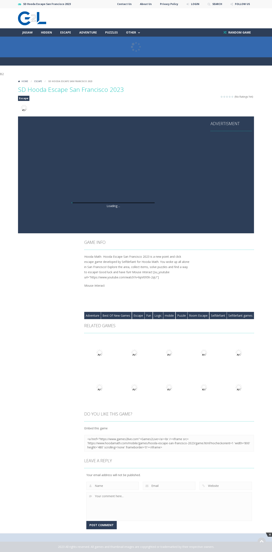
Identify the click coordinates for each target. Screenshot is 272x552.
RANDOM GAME (239, 32)
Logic (158, 315)
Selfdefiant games (240, 315)
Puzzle (181, 315)
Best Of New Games (116, 315)
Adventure (88, 32)
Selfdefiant (218, 315)
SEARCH (217, 4)
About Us (146, 4)
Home (25, 81)
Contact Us (124, 4)
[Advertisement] (113, 170)
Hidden (46, 32)
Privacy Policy (169, 4)
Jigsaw (27, 32)
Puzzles (111, 32)
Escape (65, 32)
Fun (148, 315)
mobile (169, 315)
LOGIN (195, 4)
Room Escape (198, 315)
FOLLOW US (242, 4)
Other (131, 32)
